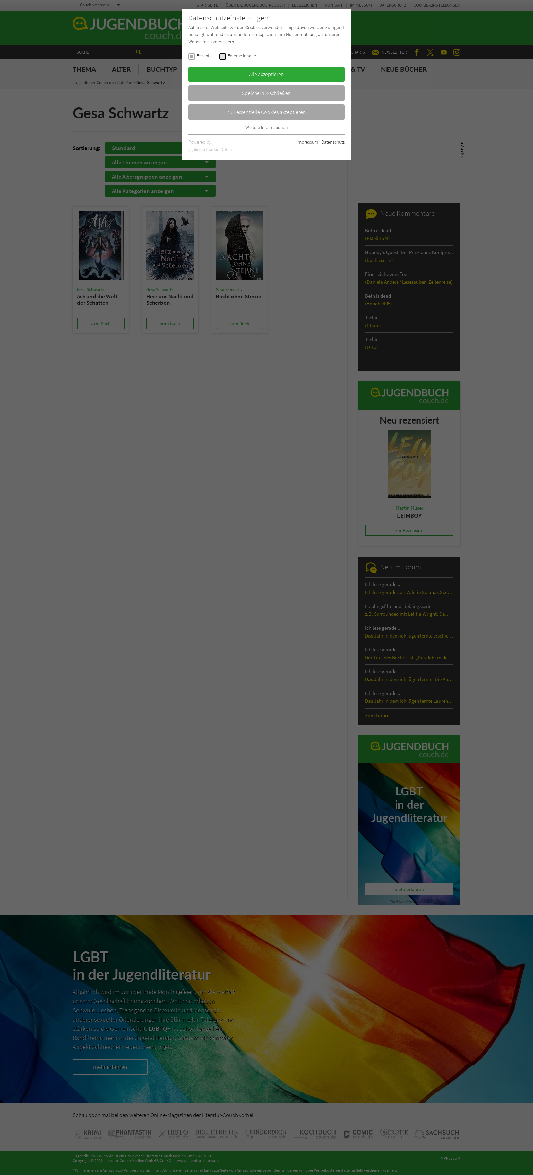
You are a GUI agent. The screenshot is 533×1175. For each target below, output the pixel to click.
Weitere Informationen (266, 127)
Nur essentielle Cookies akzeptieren (266, 112)
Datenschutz (333, 142)
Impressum (307, 142)
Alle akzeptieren (266, 74)
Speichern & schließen (266, 92)
